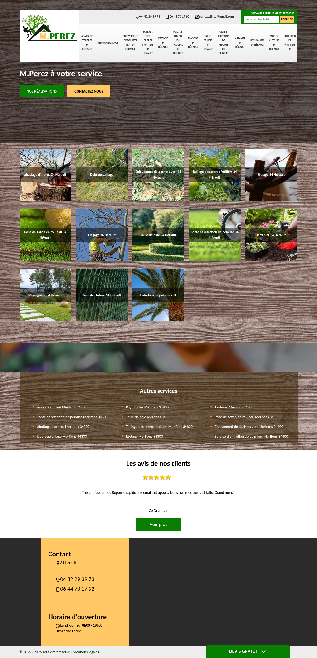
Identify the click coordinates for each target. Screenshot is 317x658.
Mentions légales (86, 652)
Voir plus (158, 524)
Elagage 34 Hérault (193, 43)
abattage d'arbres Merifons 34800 (63, 426)
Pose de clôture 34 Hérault (274, 43)
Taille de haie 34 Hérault (208, 43)
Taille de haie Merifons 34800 (148, 417)
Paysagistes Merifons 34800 (147, 407)
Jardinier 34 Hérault (240, 43)
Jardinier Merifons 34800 (234, 407)
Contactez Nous (88, 91)
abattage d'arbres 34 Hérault (87, 43)
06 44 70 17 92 (177, 17)
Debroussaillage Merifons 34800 (62, 436)
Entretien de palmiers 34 (290, 43)
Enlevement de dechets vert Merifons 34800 (249, 426)
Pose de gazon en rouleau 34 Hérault (178, 42)
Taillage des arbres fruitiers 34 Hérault (147, 42)
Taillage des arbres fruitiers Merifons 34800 (159, 426)
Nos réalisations (42, 91)
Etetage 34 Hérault (163, 43)
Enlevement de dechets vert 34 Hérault (130, 43)
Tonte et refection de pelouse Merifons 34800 (72, 417)
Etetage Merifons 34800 (144, 436)
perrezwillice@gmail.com (214, 17)
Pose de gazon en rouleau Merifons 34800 (247, 417)
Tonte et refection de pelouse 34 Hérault (223, 42)
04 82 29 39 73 (147, 17)
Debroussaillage (107, 42)
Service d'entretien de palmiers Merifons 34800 (251, 436)
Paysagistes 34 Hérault (257, 42)
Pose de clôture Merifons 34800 (62, 407)
